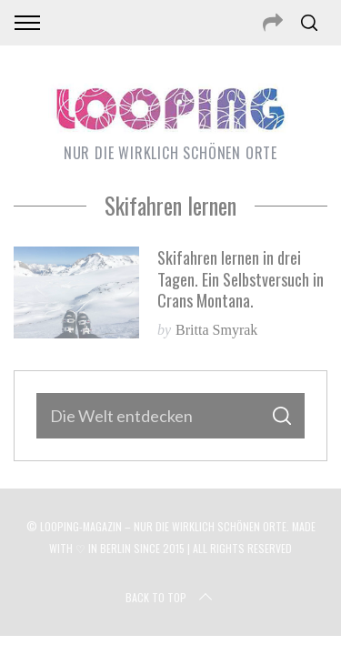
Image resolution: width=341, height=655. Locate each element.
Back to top (170, 598)
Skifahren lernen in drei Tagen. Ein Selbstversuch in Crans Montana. (240, 278)
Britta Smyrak (216, 330)
